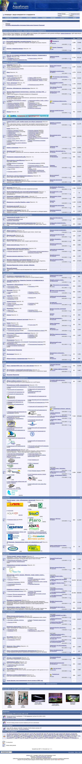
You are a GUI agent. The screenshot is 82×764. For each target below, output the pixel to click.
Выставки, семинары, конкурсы (16, 620)
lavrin (53, 476)
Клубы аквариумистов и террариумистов (15, 378)
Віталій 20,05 (46, 735)
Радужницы (32, 135)
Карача (53, 619)
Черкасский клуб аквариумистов (37, 440)
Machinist (68, 733)
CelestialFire (54, 381)
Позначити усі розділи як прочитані (36, 683)
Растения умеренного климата (36, 330)
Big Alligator (54, 166)
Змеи (9, 293)
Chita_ (79, 735)
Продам (31, 577)
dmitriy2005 (38, 733)
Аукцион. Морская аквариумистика (17, 594)
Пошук (74, 17)
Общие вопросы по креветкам (15, 163)
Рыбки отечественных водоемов (37, 140)
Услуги (9, 585)
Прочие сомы (32, 134)
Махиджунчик (55, 281)
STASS (53, 192)
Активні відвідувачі (7, 713)
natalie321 (54, 188)
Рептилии (10, 335)
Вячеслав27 (28, 735)
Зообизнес (10, 631)
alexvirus (39, 734)
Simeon (45, 734)
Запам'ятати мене (74, 13)
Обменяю (10, 579)
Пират (53, 103)
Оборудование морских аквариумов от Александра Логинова (38, 252)
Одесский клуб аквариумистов (36, 416)
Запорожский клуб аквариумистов (16, 400)
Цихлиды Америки (33, 130)
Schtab (35, 736)
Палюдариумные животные (36, 342)
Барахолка (6, 553)
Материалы (32, 286)
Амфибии (31, 335)
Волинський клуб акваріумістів (15, 389)
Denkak (49, 734)
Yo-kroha (32, 733)
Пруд (4, 362)
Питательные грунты (34, 84)
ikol (21, 733)
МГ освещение (11, 79)
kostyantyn (16, 734)
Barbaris (61, 733)
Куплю (9, 577)
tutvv (39, 735)
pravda (40, 736)
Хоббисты (31, 629)
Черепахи (10, 292)
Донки (16, 738)
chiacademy (58, 738)
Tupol (53, 111)
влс (7, 733)
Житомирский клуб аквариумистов (37, 396)
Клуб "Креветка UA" (34, 459)
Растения (31, 337)
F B (23, 736)
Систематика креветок (34, 163)
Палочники (10, 305)
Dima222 (54, 260)
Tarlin (26, 733)
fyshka (14, 717)
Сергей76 (54, 593)
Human (53, 57)
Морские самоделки (13, 251)
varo (52, 309)
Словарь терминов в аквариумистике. (17, 59)
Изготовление (11, 287)
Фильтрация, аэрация (13, 104)
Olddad (53, 559)
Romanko (54, 276)
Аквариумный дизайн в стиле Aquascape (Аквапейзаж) (15, 220)
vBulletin (28, 755)
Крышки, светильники (13, 80)
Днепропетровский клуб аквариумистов (34, 392)
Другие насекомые (33, 311)
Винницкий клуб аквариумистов (37, 387)
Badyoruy (54, 83)
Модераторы (11, 629)
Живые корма (11, 324)
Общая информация (9, 611)
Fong (21, 738)
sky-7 (21, 735)
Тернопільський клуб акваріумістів (37, 427)
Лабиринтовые (11, 133)
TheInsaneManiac (47, 757)
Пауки (9, 303)
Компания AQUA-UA (13, 519)
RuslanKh (54, 608)
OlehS (53, 136)
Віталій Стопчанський (41, 756)
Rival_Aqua (38, 702)
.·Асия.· (53, 286)
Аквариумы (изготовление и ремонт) (17, 100)
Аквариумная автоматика (14, 106)
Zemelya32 (50, 738)
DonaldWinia (9, 717)
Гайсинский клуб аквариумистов (37, 389)
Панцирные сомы (12, 134)
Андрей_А (72, 736)
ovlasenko (54, 256)
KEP (53, 410)
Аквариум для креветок (14, 165)
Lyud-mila (11, 736)
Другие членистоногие (13, 304)
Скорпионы (32, 303)
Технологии (11, 108)
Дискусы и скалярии (13, 130)
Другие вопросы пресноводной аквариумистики (17, 215)
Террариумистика (8, 273)
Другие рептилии (33, 293)
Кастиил (33, 738)
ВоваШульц (64, 736)
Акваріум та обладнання (10, 62)
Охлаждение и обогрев (14, 105)
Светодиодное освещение (35, 79)
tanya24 (53, 616)
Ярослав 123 (54, 663)
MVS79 (73, 734)
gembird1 (61, 734)
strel (74, 735)
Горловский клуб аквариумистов (16, 392)
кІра (52, 180)
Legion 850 (54, 88)
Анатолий (54, 244)
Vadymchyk (54, 92)
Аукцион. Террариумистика (15, 596)
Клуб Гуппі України (33, 453)
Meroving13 (9, 738)
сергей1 (53, 235)
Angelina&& (74, 738)
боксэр (53, 417)
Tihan (53, 202)
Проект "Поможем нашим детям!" (37, 620)
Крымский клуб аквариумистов (36, 402)
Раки (9, 169)
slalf (52, 49)
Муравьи (31, 304)
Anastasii (54, 297)
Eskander (69, 735)
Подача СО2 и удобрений (35, 105)
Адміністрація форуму (51, 683)
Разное (31, 106)
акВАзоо (53, 602)
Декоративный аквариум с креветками (38, 166)
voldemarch (24, 734)
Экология (10, 622)
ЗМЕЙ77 (53, 72)
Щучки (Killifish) (33, 136)
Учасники (44, 17)
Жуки (9, 310)
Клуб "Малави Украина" (35, 470)
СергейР (54, 211)
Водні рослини (7, 184)
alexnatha (51, 733)
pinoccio (53, 335)
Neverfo (26, 738)
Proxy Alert (39, 757)
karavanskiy (54, 651)
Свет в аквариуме (12, 77)
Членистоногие (12, 336)
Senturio (53, 469)
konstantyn (9, 734)
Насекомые (32, 336)
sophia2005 (66, 738)
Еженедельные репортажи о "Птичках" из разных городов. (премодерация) (17, 561)
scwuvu (39, 738)
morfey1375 (54, 250)
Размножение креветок (14, 167)
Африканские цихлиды (13, 131)
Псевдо (59, 13)
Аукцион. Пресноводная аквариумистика (34, 592)
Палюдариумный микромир (36, 344)
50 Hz (45, 733)
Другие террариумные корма (15, 326)
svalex (57, 733)
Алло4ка (16, 735)
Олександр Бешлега (56, 623)
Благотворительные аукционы (15, 591)
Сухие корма (32, 324)
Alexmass (54, 669)
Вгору (80, 752)
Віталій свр (54, 735)
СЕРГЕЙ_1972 (55, 329)
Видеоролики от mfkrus (35, 631)
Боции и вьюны (12, 138)
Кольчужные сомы (33, 133)
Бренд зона (6, 497)
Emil (45, 738)
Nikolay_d (9, 735)
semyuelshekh (55, 291)
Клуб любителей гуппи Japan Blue (37, 484)
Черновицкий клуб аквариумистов (16, 446)
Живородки (11, 136)
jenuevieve (54, 123)
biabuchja (54, 43)
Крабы (30, 169)
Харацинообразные (34, 131)
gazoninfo (54, 568)
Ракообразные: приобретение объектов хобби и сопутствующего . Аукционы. (37, 172)
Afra (52, 420)
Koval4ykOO (54, 78)
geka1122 (54, 472)
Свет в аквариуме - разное (35, 80)
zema (58, 736)
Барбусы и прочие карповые (15, 135)
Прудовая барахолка (34, 584)
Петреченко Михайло (24, 729)
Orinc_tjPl (54, 343)
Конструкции (11, 286)
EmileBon (18, 736)
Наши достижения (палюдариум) (16, 345)
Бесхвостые (11, 299)
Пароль (59, 15)
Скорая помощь (33, 58)
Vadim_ (53, 584)
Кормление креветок (34, 165)
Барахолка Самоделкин (35, 108)
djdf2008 (29, 736)
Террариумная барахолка (14, 584)
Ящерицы (31, 292)
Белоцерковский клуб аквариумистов (17, 387)
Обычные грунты (12, 84)
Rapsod (53, 147)
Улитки (9, 337)
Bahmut (53, 577)
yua (33, 734)
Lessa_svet (54, 638)
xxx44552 (54, 658)
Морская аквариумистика (10, 227)
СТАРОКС (61, 735)
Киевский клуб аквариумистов (15, 402)
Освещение (32, 103)
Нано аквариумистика (13, 68)
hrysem (53, 423)
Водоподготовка (33, 104)
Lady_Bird (53, 734)
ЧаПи (37, 17)
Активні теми (8, 17)
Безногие (31, 297)
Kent (53, 231)
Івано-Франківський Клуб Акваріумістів (38, 399)
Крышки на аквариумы (13, 103)
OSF (36, 738)
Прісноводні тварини (9, 119)
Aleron (53, 66)
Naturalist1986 (55, 156)
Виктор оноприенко (13, 733)
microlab (53, 589)
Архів (76, 752)
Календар (53, 17)
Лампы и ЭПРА (33, 77)
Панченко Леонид (56, 546)
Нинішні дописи (64, 17)
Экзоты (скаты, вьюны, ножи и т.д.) (16, 140)
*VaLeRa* (54, 580)
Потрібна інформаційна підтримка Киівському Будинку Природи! (25, 25)
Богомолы (31, 310)
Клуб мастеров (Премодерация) (16, 453)
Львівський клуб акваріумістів (36, 406)
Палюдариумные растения (14, 344)
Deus (53, 218)
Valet (34, 735)
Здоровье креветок (12, 171)
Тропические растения (13, 330)
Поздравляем (11, 639)
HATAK (53, 197)
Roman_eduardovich (49, 736)
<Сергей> (72, 733)
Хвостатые (10, 297)
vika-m (30, 734)
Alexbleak (67, 734)
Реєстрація (29, 17)
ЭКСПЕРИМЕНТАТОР (57, 303)
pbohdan (53, 152)
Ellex (53, 365)
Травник (53, 370)
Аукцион (20, 17)
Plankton (53, 413)
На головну (71, 752)
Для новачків (7, 52)
